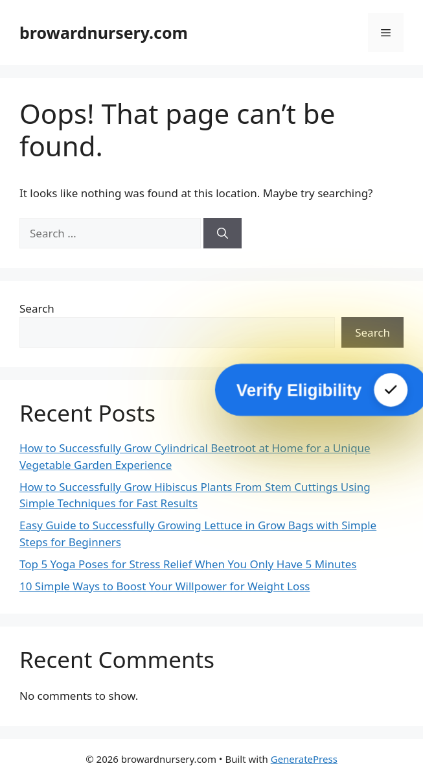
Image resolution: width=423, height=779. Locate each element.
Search (36, 308)
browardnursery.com (103, 32)
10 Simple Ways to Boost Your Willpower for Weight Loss (164, 586)
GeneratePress (304, 758)
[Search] (222, 233)
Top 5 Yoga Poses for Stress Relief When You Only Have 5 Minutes (187, 564)
